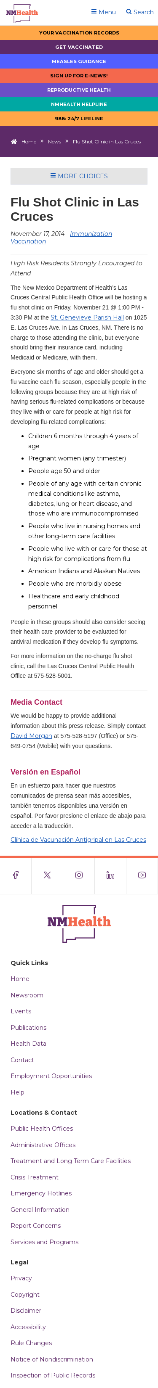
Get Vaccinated (79, 47)
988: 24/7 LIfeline (79, 119)
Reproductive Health (79, 90)
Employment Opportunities (51, 1076)
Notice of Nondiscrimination (52, 1359)
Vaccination (28, 241)
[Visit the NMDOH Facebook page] (16, 876)
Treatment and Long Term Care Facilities (71, 1161)
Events (21, 1011)
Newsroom (27, 995)
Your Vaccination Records (79, 33)
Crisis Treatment (35, 1177)
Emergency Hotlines (41, 1193)
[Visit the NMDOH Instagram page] (79, 876)
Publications (28, 1027)
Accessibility (28, 1327)
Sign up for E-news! (79, 76)
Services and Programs (44, 1242)
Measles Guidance (79, 61)
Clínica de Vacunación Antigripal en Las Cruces (78, 839)
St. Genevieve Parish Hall (87, 317)
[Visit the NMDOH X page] (47, 876)
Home (28, 141)
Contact (22, 1060)
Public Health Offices (42, 1128)
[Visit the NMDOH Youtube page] (142, 876)
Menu (103, 12)
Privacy (21, 1278)
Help (17, 1092)
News (54, 141)
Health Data (28, 1043)
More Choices (79, 176)
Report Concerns (36, 1225)
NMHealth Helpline (79, 104)
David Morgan (31, 736)
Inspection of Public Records (53, 1375)
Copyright (25, 1294)
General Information (40, 1210)
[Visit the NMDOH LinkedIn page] (110, 876)
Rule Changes (31, 1343)
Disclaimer (26, 1310)
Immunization (91, 234)
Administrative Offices (43, 1145)
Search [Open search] (140, 12)
